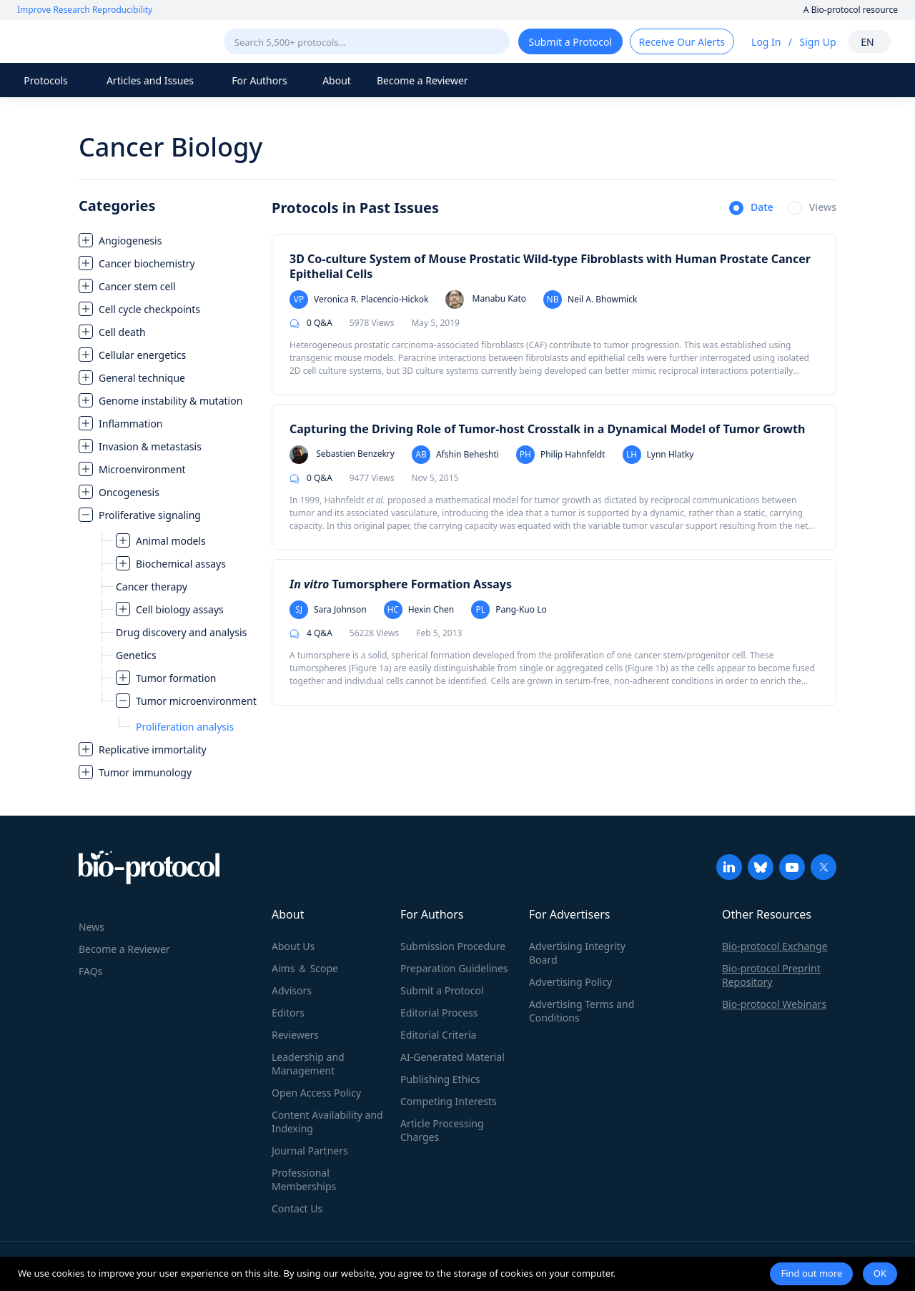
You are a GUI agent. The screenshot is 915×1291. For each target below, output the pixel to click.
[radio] (751, 209)
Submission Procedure (452, 946)
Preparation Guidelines (454, 968)
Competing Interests (448, 1101)
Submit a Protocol (442, 990)
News (91, 927)
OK (880, 1273)
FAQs (90, 971)
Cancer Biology (170, 146)
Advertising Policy (570, 982)
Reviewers (295, 1035)
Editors (288, 1012)
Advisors (292, 990)
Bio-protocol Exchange (775, 946)
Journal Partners (310, 1150)
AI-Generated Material (452, 1057)
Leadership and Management (308, 1063)
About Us (293, 946)
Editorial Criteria (438, 1035)
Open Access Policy (316, 1092)
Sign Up (817, 42)
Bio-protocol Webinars (774, 1004)
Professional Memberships (304, 1179)
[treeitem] (168, 240)
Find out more (811, 1273)
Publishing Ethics (440, 1079)
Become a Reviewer (422, 80)
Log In (766, 42)
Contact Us (297, 1208)
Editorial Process (439, 1012)
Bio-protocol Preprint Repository (771, 975)
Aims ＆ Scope (305, 968)
